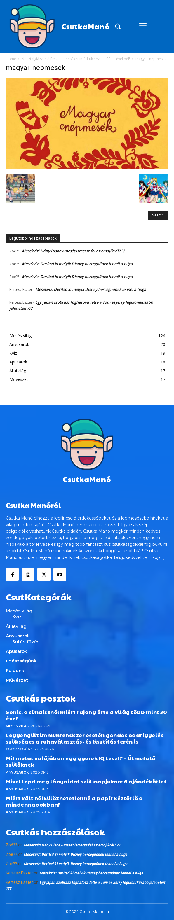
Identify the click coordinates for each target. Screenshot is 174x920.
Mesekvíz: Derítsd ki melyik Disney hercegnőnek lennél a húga (77, 263)
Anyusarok (17, 772)
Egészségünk (19, 749)
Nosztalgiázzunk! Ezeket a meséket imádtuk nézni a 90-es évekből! (76, 58)
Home (11, 58)
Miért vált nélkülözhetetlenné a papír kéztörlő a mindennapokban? (74, 801)
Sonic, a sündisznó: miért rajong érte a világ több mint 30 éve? (86, 715)
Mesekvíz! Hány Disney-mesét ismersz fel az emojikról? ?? (73, 250)
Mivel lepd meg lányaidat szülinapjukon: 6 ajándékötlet (86, 781)
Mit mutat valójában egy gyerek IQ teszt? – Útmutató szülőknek (81, 761)
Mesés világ (17, 726)
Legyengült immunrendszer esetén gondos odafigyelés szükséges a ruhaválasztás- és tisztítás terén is (84, 738)
